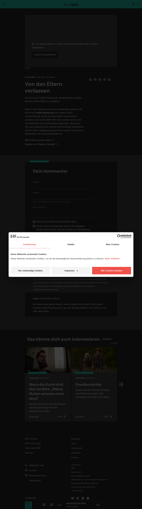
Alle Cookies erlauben (111, 270)
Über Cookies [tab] (112, 244)
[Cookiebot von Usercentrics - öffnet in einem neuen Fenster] (119, 236)
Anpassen (71, 270)
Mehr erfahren (112, 258)
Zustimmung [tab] (29, 244)
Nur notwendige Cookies (30, 270)
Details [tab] (71, 244)
